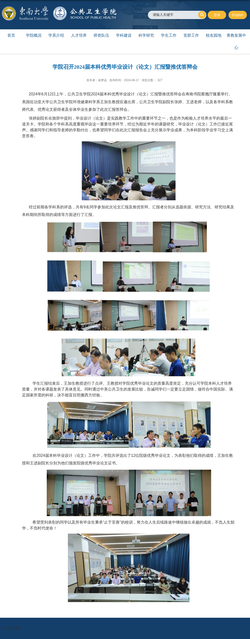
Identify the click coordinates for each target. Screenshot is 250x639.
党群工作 (191, 35)
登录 (217, 15)
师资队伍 (101, 35)
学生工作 (169, 35)
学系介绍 (56, 35)
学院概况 (34, 35)
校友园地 (213, 35)
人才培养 (79, 35)
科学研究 (146, 35)
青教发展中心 (236, 41)
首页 (11, 35)
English (237, 15)
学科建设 (124, 35)
